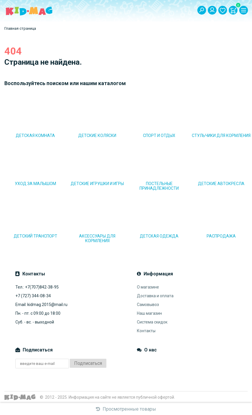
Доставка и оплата (155, 295)
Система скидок (152, 322)
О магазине (148, 287)
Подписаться (88, 363)
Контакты (146, 330)
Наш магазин (149, 313)
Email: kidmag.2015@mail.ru (41, 304)
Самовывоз (148, 304)
